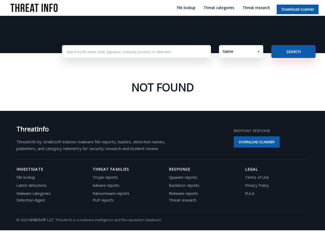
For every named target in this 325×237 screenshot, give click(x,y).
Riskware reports (183, 193)
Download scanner (297, 9)
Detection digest (30, 200)
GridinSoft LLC (41, 219)
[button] (241, 51)
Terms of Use (257, 177)
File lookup (186, 7)
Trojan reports (105, 177)
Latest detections (31, 185)
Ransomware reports (111, 193)
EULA (249, 193)
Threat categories (218, 7)
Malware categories (33, 193)
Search (293, 51)
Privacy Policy (257, 185)
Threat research (256, 7)
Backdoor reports (184, 185)
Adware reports (106, 185)
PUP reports (103, 200)
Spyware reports (183, 177)
